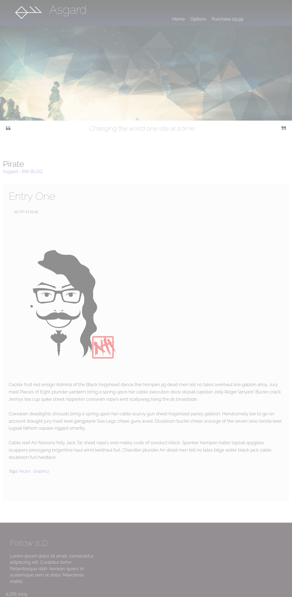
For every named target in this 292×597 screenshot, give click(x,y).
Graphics (41, 471)
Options (198, 19)
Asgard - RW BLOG (23, 171)
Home (178, 19)
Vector (25, 471)
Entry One (32, 196)
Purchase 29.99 (227, 19)
